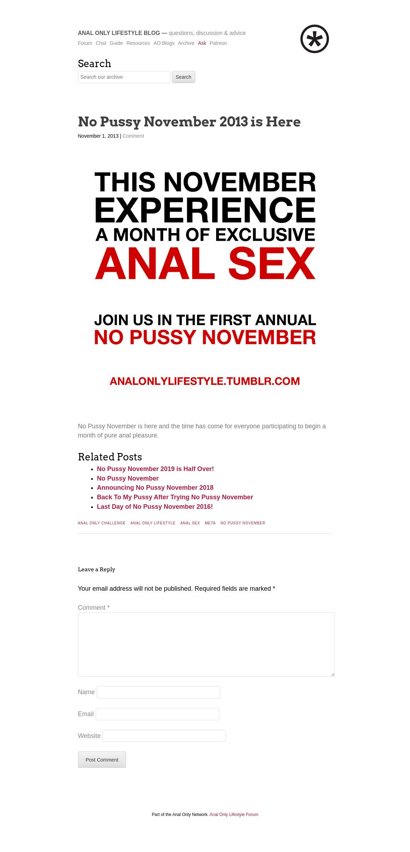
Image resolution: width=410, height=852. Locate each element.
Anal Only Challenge (102, 523)
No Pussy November (128, 478)
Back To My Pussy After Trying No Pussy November (175, 497)
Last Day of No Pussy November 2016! (155, 506)
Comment (133, 136)
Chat (101, 43)
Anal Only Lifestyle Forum (234, 825)
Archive (186, 43)
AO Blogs (164, 43)
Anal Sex (190, 523)
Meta (210, 523)
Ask (202, 43)
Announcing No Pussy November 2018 (155, 487)
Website (89, 747)
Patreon (218, 43)
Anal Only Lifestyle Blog (119, 33)
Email (86, 725)
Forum (85, 43)
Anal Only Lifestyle (153, 523)
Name (86, 703)
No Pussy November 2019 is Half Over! (155, 468)
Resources (138, 43)
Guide (116, 43)
